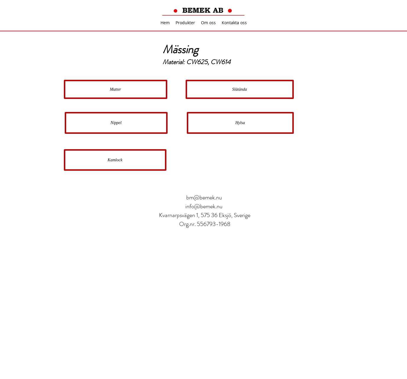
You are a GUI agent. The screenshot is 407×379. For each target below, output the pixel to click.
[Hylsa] (240, 123)
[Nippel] (116, 123)
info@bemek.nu (204, 206)
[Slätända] (240, 89)
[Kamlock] (115, 160)
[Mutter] (115, 89)
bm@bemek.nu (204, 197)
